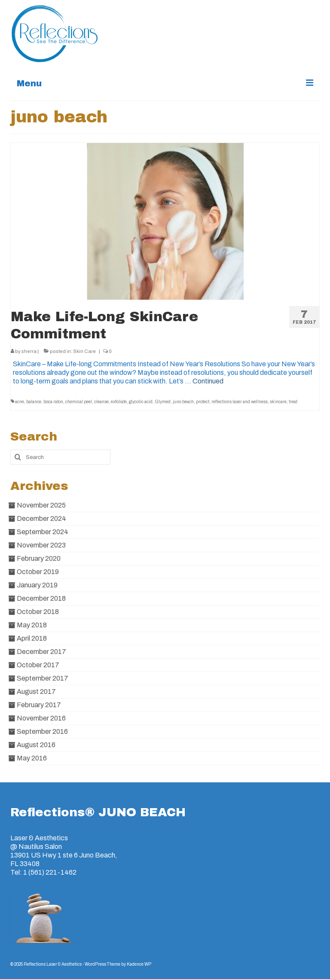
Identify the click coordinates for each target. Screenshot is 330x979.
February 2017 (39, 704)
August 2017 (36, 691)
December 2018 (41, 598)
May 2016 (32, 758)
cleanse (101, 401)
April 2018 (32, 638)
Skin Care (84, 351)
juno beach (183, 401)
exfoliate (119, 401)
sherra (29, 351)
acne (19, 401)
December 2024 (41, 518)
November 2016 (41, 718)
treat (293, 401)
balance (33, 401)
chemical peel (78, 401)
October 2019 (38, 571)
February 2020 (39, 558)
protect (202, 401)
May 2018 (32, 625)
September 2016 (42, 731)
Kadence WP (139, 964)
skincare (278, 401)
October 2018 (38, 611)
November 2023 (41, 545)
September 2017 (42, 678)
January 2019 (37, 585)
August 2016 (36, 744)
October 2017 (38, 665)
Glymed (163, 401)
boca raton (53, 401)
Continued (207, 381)
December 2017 (41, 651)
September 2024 (42, 531)
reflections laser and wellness (239, 401)
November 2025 (41, 505)
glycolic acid (141, 401)
